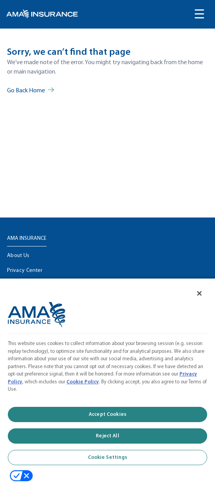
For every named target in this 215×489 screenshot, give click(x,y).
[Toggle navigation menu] (199, 14)
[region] (107, 383)
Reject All (107, 436)
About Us (18, 256)
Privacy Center (24, 270)
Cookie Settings (107, 457)
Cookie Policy (82, 382)
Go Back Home (26, 91)
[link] (42, 14)
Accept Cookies (107, 414)
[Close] (199, 293)
